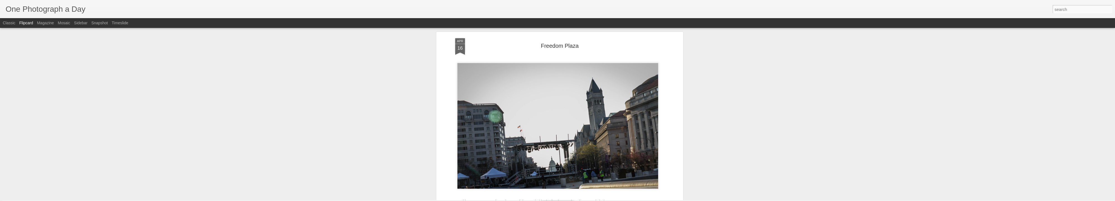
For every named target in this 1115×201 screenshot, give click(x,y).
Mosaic (64, 23)
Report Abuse (591, 198)
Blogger (575, 198)
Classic (9, 23)
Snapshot (99, 23)
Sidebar (81, 23)
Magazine (45, 23)
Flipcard (26, 23)
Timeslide (120, 23)
